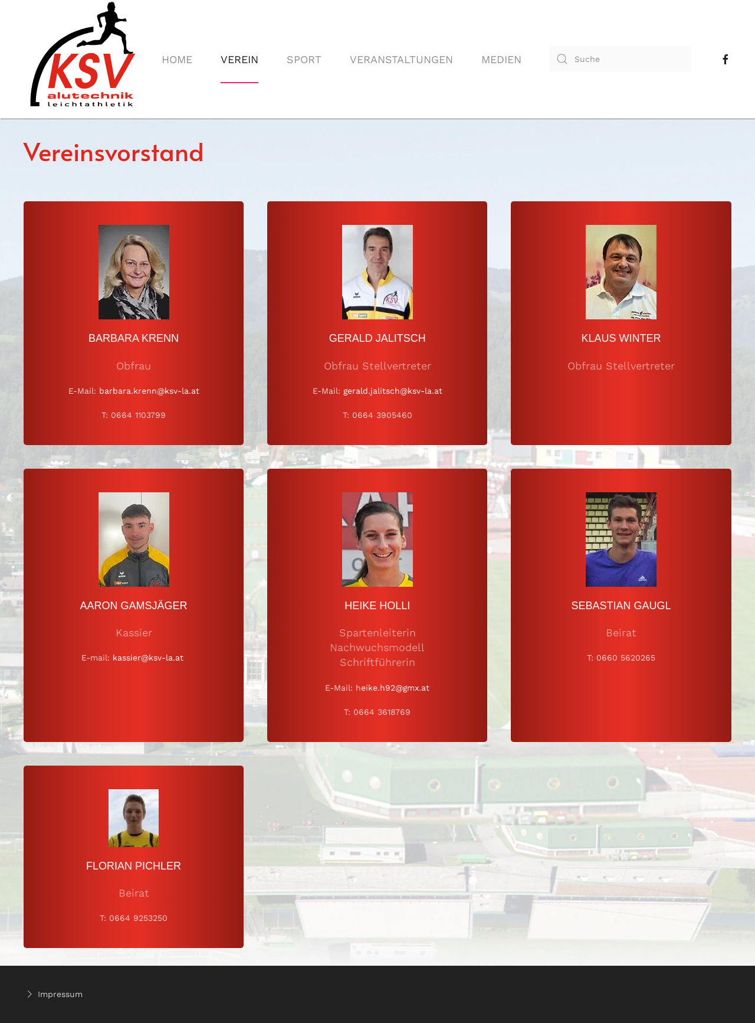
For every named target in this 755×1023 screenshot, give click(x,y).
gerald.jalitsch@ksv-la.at (392, 391)
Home (177, 59)
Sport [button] (304, 59)
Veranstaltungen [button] (401, 59)
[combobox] (620, 59)
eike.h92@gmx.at (395, 687)
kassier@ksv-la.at (148, 657)
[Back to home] (83, 59)
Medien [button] (501, 59)
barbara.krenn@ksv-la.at (149, 391)
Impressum (53, 994)
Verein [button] (239, 59)
